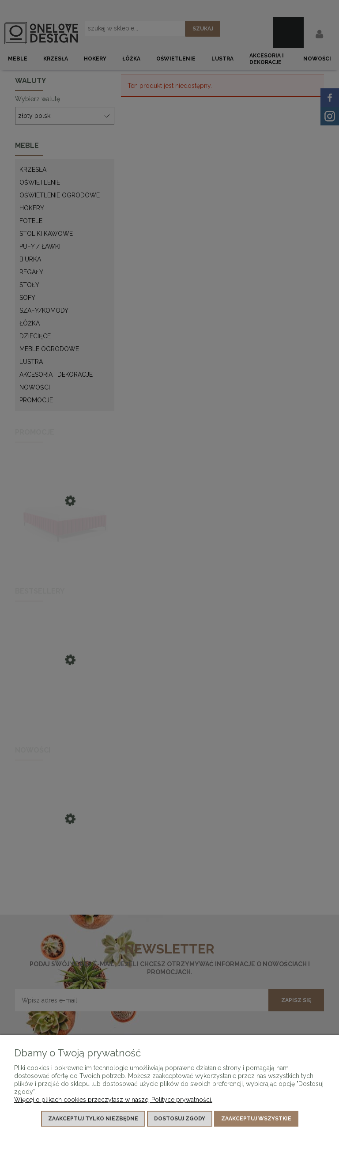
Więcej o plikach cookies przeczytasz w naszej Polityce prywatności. (113, 1099)
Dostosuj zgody (179, 1119)
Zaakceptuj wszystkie (256, 1119)
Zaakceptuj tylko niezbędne (93, 1119)
